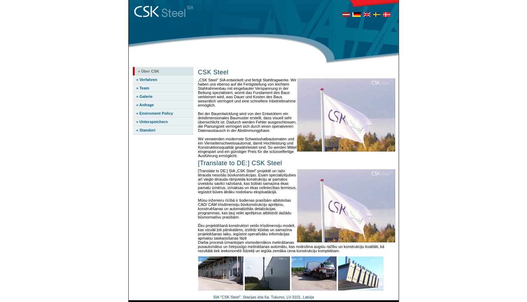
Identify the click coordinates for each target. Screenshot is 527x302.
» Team (142, 88)
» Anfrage (145, 105)
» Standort (145, 130)
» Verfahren (146, 80)
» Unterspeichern (152, 122)
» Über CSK (149, 71)
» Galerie (144, 96)
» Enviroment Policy (154, 113)
